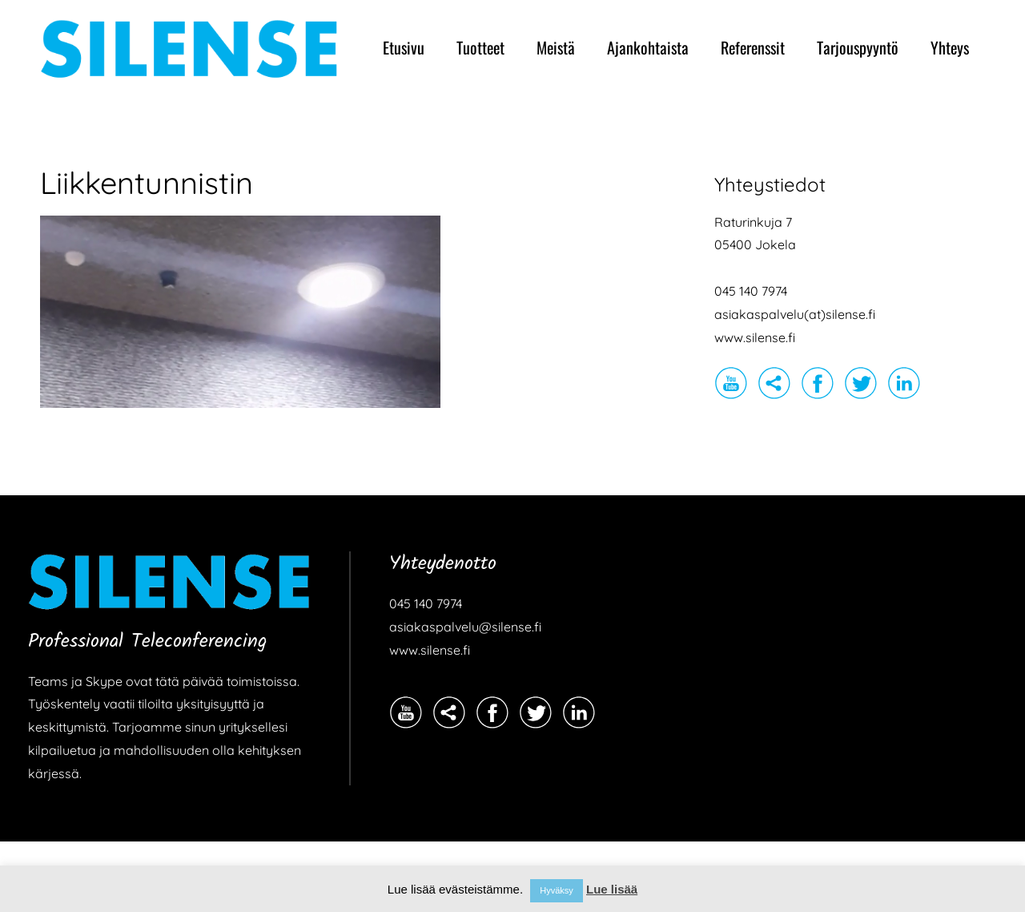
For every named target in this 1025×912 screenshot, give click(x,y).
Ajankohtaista (648, 47)
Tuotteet (480, 47)
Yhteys (950, 47)
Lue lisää (611, 889)
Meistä (556, 47)
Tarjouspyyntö (857, 47)
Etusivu (403, 47)
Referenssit (753, 47)
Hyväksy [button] (556, 890)
